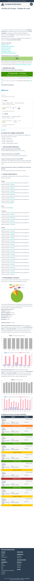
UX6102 (12, 222)
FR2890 (12, 189)
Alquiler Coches (21, 560)
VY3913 (11, 249)
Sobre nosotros (27, 578)
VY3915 (11, 252)
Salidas (2, 555)
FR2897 (11, 192)
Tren (2, 568)
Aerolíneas (20, 552)
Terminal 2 (19, 557)
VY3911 (11, 246)
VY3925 (12, 269)
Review (19, 569)
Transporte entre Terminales (7, 570)
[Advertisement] (17, 19)
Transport (4, 562)
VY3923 (12, 265)
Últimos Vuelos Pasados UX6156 (8, 53)
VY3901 (11, 229)
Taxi (2, 567)
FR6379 (11, 202)
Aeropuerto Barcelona (13, 4)
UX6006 (12, 212)
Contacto (22, 578)
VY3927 (11, 272)
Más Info (19, 562)
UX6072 (12, 219)
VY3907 (11, 239)
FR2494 (12, 186)
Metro (2, 563)
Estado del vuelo (5, 44)
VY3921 (11, 262)
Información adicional (6, 48)
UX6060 (12, 216)
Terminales (20, 554)
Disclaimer (18, 578)
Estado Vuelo (4, 557)
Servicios (19, 563)
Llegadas (3, 553)
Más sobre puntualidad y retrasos (23, 64)
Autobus (3, 565)
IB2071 (11, 207)
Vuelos (3, 552)
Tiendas (19, 567)
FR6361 (11, 199)
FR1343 (11, 182)
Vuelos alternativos (5, 49)
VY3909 (12, 242)
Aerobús (3, 573)
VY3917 (11, 255)
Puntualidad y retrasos (6, 51)
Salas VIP (19, 565)
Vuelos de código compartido (7, 46)
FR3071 (11, 196)
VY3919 (11, 259)
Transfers (3, 572)
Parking (3, 560)
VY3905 (12, 236)
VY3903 (12, 232)
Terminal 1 (19, 556)
